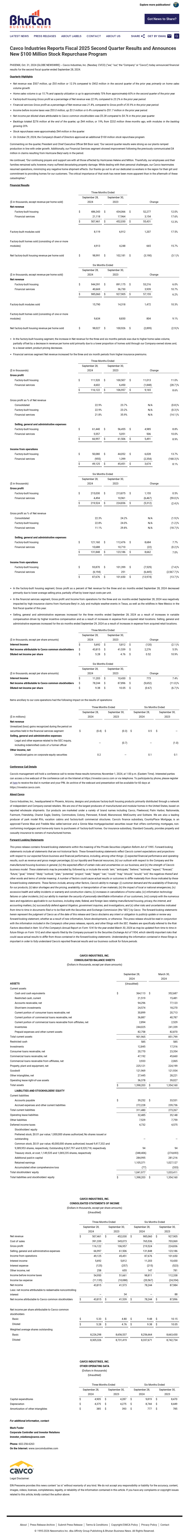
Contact (94, 36)
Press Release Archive (42, 1524)
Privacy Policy (149, 1524)
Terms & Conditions (97, 1524)
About (23, 1524)
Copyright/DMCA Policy (124, 1524)
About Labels (71, 36)
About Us (113, 36)
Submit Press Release (70, 1524)
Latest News (19, 36)
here (15, 782)
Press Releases (45, 36)
